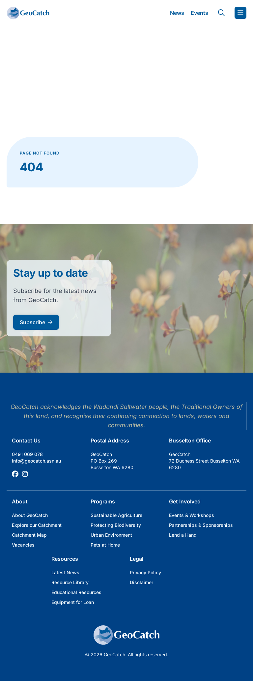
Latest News (65, 572)
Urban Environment (111, 535)
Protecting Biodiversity (116, 525)
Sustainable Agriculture (116, 515)
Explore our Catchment (37, 525)
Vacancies (23, 545)
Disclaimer (141, 582)
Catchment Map (29, 535)
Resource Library (70, 582)
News (177, 12)
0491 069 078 (27, 454)
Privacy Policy (145, 572)
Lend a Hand (183, 535)
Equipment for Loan (72, 602)
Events (199, 12)
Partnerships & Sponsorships (201, 525)
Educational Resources (76, 592)
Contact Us (26, 440)
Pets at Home (105, 545)
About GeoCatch (30, 515)
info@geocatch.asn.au (36, 461)
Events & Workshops (191, 515)
